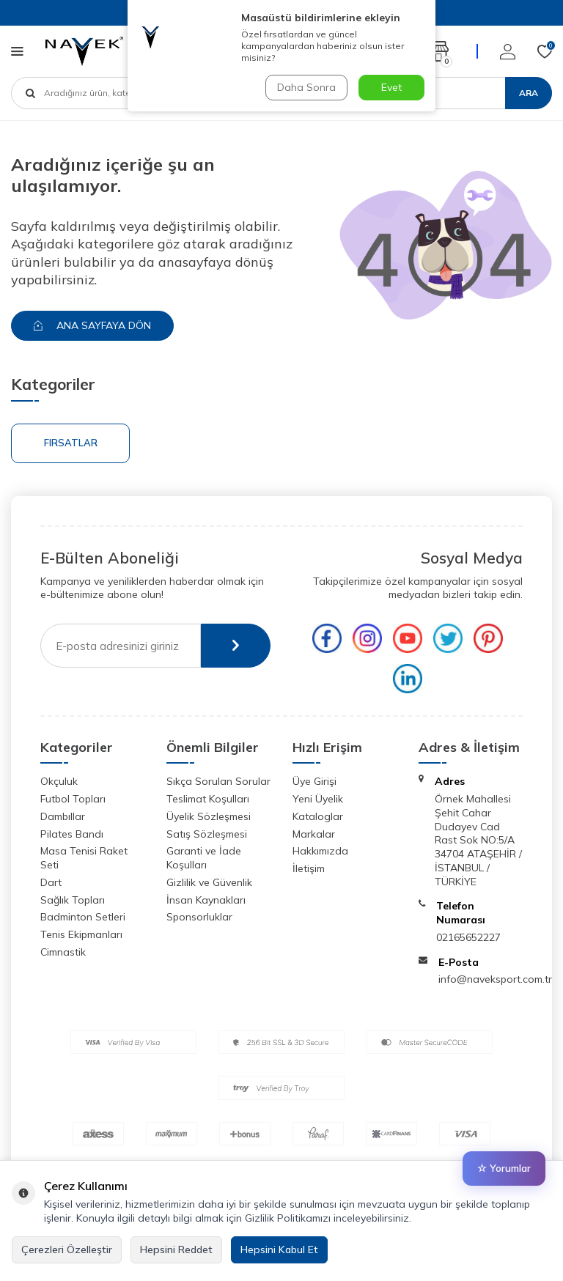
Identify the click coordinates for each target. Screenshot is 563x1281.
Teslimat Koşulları (207, 798)
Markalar (313, 834)
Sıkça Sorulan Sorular (218, 781)
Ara (528, 92)
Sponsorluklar (199, 916)
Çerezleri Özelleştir (66, 1249)
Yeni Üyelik (317, 798)
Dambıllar (62, 816)
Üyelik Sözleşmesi (208, 816)
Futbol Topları (73, 798)
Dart (51, 882)
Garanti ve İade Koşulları (203, 857)
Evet (391, 87)
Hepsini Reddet (176, 1249)
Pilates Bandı (71, 834)
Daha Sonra (306, 87)
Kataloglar (317, 816)
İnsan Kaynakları (206, 900)
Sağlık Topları (72, 900)
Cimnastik (63, 952)
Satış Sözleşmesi (206, 834)
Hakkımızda (320, 850)
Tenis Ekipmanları (81, 934)
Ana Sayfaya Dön (92, 325)
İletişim (308, 868)
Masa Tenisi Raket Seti (84, 857)
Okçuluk (59, 781)
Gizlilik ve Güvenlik (209, 882)
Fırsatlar (70, 442)
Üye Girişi (314, 781)
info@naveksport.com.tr (495, 979)
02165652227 (468, 937)
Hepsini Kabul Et (279, 1249)
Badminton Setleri (82, 916)
